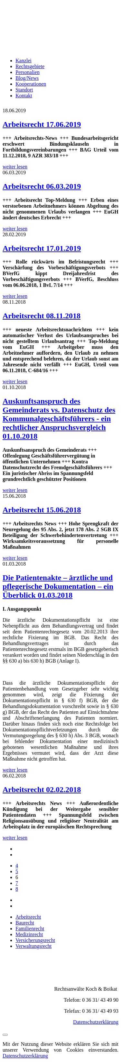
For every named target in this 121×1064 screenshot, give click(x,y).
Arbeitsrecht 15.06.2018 (42, 510)
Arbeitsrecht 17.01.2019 (42, 248)
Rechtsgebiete (30, 66)
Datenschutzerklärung (95, 1022)
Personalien (27, 72)
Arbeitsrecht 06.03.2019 (42, 186)
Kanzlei (23, 60)
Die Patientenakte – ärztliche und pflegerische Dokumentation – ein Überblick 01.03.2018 (58, 586)
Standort (24, 89)
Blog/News (27, 78)
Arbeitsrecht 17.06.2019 (42, 124)
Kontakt (23, 95)
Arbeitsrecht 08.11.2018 (42, 316)
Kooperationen (30, 84)
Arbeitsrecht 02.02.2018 (42, 789)
